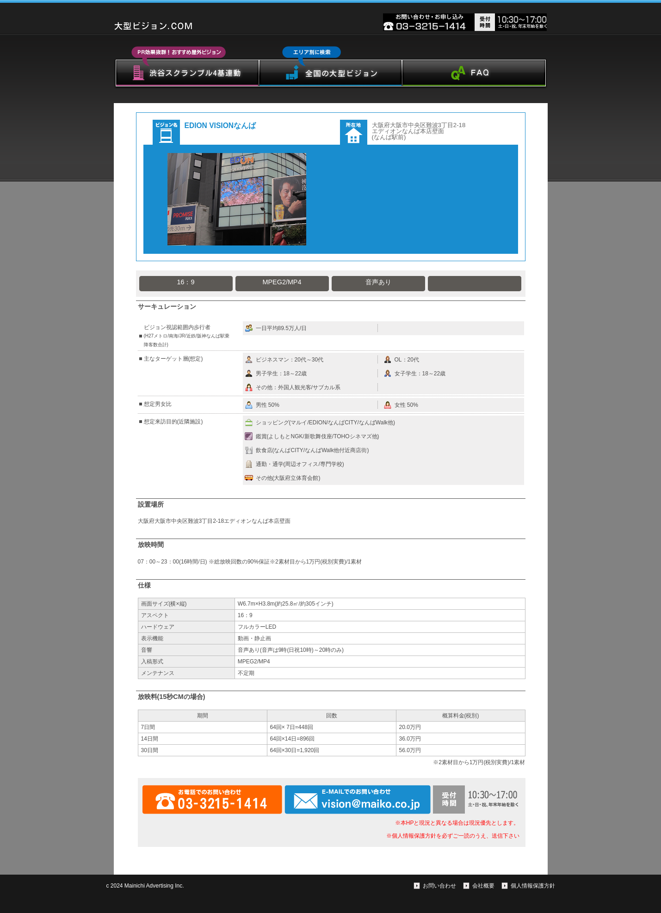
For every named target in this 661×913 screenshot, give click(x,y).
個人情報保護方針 (533, 885)
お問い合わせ (439, 885)
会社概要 (483, 885)
